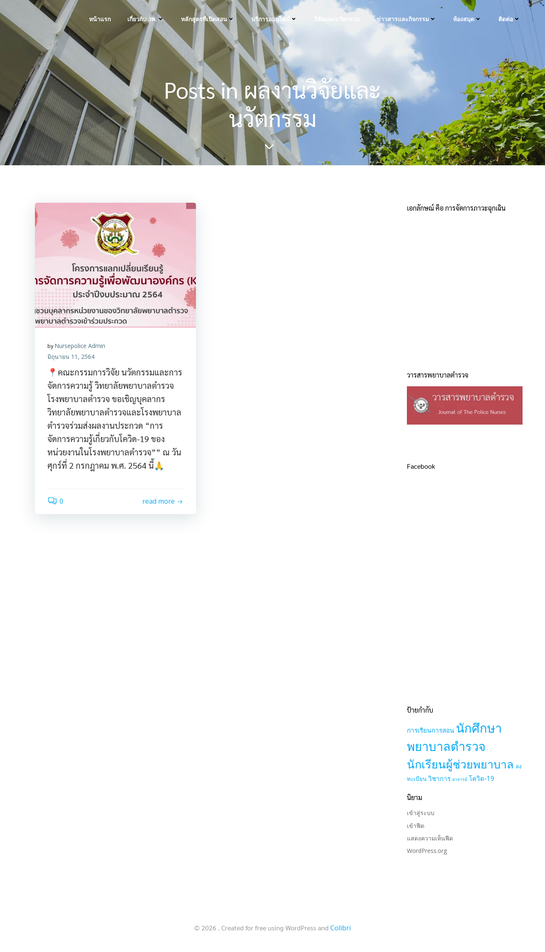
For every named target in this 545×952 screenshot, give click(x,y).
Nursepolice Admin (79, 346)
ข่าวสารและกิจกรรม (406, 19)
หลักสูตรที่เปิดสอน (208, 19)
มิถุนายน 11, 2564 (70, 356)
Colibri (340, 927)
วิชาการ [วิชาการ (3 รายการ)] (439, 778)
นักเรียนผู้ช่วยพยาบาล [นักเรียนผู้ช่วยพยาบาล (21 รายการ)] (460, 764)
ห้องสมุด (467, 19)
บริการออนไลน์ (274, 19)
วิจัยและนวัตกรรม (337, 19)
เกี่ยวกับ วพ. (145, 19)
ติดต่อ (509, 19)
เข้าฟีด (415, 826)
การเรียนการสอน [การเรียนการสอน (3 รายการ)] (430, 730)
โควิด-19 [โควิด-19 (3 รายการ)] (481, 778)
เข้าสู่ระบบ (420, 813)
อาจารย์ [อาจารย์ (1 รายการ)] (459, 779)
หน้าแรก (100, 19)
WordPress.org (427, 851)
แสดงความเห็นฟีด (430, 838)
